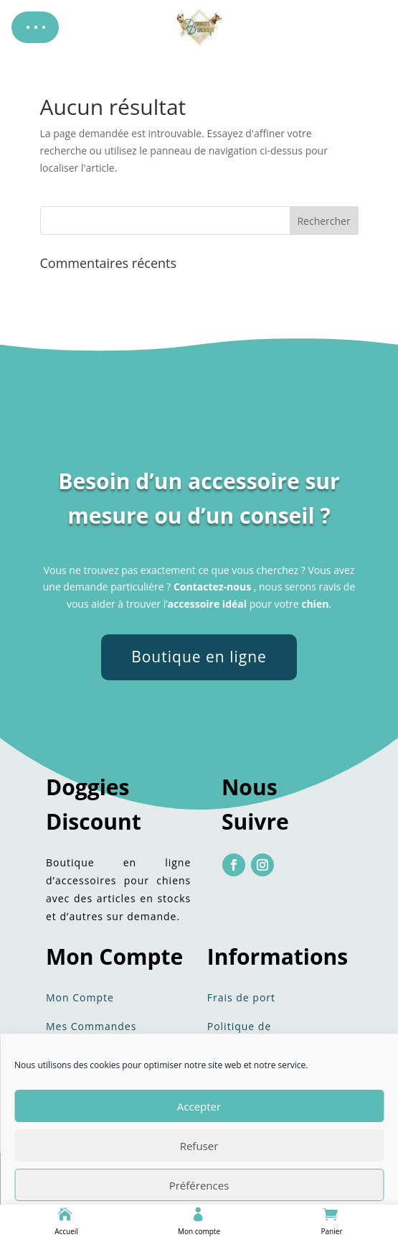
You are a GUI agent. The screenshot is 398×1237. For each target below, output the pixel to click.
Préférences (199, 1185)
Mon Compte (80, 997)
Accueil (66, 1231)
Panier (332, 1231)
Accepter (199, 1106)
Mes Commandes (91, 1026)
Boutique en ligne (199, 657)
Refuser (199, 1146)
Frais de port (241, 997)
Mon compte (199, 1231)
